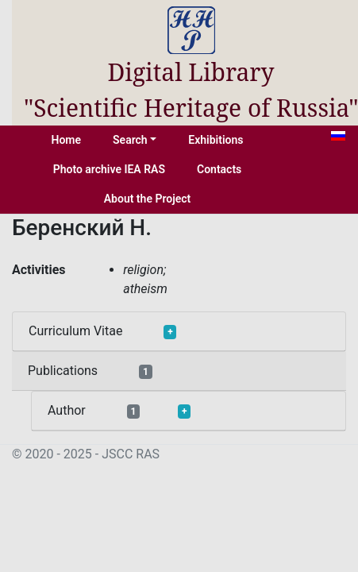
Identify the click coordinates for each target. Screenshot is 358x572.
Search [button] (130, 139)
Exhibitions (215, 139)
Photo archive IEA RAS (109, 169)
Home (67, 139)
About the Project (147, 198)
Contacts (219, 169)
